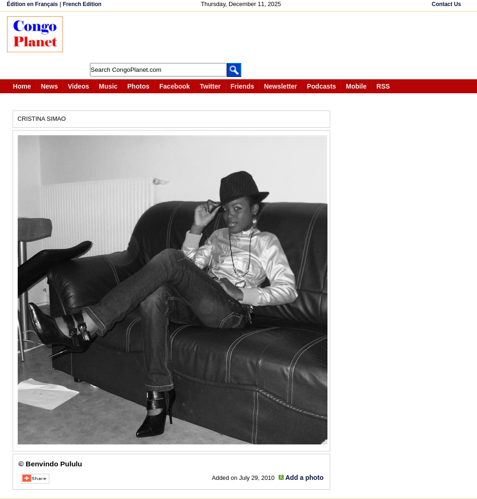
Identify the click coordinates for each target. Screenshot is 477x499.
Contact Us (446, 4)
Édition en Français (32, 4)
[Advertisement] (241, 37)
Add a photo (304, 477)
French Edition (82, 4)
